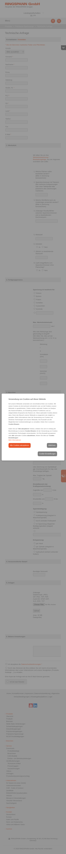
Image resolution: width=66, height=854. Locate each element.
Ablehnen (52, 445)
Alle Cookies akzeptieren (19, 445)
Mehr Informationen (15, 440)
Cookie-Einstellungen (47, 454)
